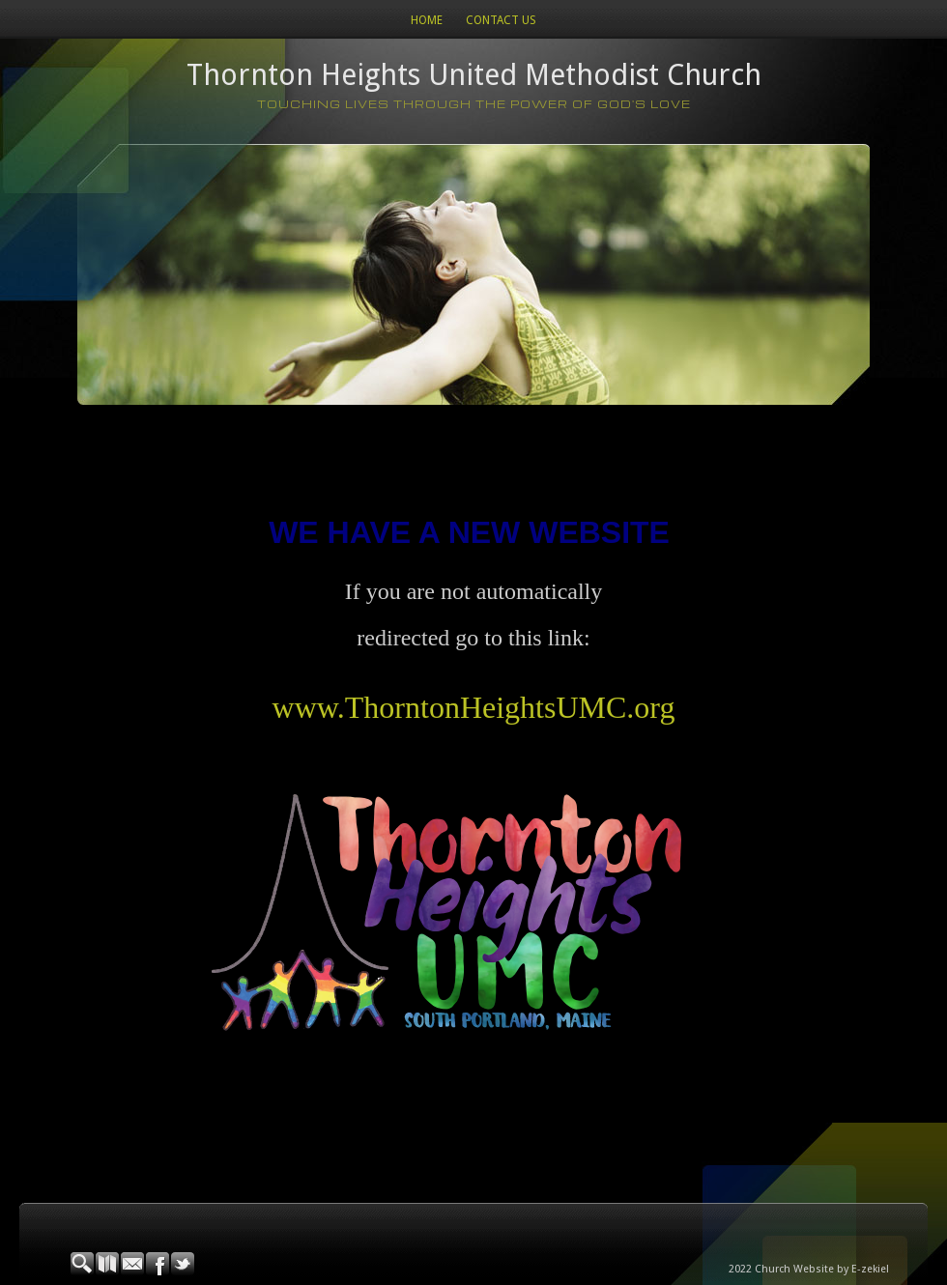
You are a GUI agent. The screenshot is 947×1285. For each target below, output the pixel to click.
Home (427, 20)
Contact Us (501, 20)
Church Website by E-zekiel (822, 1269)
